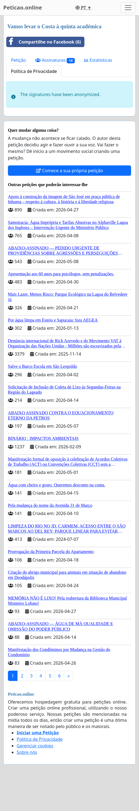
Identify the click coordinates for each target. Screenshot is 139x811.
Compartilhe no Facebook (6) (44, 42)
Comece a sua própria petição (69, 171)
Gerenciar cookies (35, 746)
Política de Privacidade (34, 71)
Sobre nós (27, 752)
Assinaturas (55, 60)
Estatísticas (98, 60)
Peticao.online (22, 7)
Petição (18, 60)
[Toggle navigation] (128, 7)
